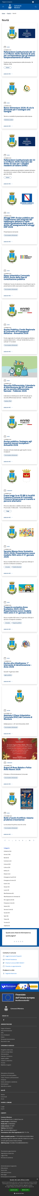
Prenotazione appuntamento (8, 1151)
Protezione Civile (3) (9, 903)
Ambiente (3, 1080)
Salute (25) (7, 906)
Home (3, 13)
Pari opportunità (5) (9, 900)
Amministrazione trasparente (8, 1166)
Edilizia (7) (6, 871)
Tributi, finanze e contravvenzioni (10, 1077)
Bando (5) (6, 858)
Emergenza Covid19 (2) (10, 877)
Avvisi (7, 47)
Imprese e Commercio (6, 1056)
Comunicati (8, 490)
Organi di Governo (5, 1028)
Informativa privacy (6, 1172)
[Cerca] (36, 7)
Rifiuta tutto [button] (25, 1190)
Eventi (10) (7, 883)
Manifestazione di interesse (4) (12, 896)
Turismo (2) (7, 922)
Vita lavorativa (5, 1054)
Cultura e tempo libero (7, 1052)
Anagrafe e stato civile (7, 1050)
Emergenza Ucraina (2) (10, 880)
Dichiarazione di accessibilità (8, 1177)
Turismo (3, 1063)
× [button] (37, 1179)
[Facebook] (3, 1020)
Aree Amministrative (6, 1030)
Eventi (2, 1109)
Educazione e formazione (7, 1073)
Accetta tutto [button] (13, 1190)
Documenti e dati (5, 1041)
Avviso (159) (7, 854)
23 (29, 840)
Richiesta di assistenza (7, 1158)
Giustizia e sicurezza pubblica (8, 1075)
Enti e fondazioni (5, 1035)
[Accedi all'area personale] (32, 2)
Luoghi (3, 1107)
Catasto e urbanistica (6, 1060)
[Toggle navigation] (3, 7)
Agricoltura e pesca (6, 1086)
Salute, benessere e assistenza (9, 1082)
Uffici (2, 1033)
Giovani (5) (6, 887)
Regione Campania (7, 2)
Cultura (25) (7, 867)
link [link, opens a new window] (33, 1186)
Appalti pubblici (5, 1058)
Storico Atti (4, 1170)
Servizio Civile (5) (8, 909)
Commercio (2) (7, 861)
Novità (9, 13)
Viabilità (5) (7, 926)
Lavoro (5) (6, 890)
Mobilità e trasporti (6, 1065)
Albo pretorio (4, 1168)
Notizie (7, 710)
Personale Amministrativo (8, 1039)
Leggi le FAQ (4, 1155)
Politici (3, 1037)
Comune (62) (7, 864)
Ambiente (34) (7, 851)
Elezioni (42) (7, 874)
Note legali (4, 1174)
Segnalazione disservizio (7, 1153)
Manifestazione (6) (9, 893)
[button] (19, 1193)
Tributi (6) (6, 919)
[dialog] (19, 1187)
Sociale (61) (7, 913)
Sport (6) (6, 916)
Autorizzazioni (4, 1084)
